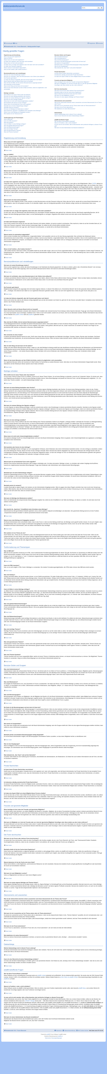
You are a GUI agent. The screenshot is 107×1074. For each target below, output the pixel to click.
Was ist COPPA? (8, 58)
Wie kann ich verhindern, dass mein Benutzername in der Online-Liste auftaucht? (24, 76)
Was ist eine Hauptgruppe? (61, 66)
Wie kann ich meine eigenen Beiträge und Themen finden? (69, 97)
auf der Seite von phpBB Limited (69, 977)
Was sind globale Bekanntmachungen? (14, 125)
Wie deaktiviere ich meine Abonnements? (65, 108)
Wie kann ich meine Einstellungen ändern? (14, 74)
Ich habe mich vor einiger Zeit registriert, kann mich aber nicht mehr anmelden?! (24, 64)
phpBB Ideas (82, 988)
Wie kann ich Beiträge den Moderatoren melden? (16, 109)
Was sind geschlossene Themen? (12, 130)
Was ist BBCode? (8, 119)
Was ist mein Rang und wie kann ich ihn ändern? (16, 86)
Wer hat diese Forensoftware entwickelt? (65, 121)
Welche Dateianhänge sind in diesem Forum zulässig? (68, 114)
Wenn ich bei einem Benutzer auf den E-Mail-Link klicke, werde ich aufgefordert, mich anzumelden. (25, 88)
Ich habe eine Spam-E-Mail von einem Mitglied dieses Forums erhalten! (73, 76)
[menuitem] (15, 43)
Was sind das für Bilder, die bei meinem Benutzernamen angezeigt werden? (23, 82)
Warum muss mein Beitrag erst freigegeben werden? (17, 112)
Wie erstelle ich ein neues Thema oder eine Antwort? (17, 94)
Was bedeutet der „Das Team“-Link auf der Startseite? (68, 67)
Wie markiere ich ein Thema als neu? (13, 113)
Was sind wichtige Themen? (11, 128)
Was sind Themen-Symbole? (11, 132)
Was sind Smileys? (9, 122)
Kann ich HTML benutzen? (10, 120)
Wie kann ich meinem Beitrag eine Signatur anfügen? (17, 98)
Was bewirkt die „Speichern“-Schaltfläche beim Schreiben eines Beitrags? (22, 110)
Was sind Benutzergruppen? (62, 59)
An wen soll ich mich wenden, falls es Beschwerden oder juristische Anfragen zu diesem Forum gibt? (78, 125)
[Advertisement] (53, 26)
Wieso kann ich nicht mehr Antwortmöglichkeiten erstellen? (19, 101)
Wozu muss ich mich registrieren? (12, 56)
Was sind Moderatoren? (60, 58)
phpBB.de (31, 314)
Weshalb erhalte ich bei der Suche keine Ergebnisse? (68, 92)
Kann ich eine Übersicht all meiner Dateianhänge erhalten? (69, 115)
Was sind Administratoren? (61, 56)
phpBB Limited (19, 314)
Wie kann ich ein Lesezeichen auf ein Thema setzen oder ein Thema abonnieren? (75, 105)
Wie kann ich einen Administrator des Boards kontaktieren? (69, 127)
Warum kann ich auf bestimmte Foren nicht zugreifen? (17, 104)
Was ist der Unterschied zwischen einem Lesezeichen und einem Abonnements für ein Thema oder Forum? (78, 103)
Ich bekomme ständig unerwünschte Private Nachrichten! (69, 74)
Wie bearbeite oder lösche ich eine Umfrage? (15, 102)
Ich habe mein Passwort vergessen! (13, 66)
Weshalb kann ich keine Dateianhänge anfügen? (16, 105)
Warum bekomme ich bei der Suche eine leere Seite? (68, 93)
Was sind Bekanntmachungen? (12, 127)
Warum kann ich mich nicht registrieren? (14, 59)
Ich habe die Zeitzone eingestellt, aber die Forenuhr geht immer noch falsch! (23, 79)
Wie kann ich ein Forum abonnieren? (64, 107)
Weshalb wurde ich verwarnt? (11, 107)
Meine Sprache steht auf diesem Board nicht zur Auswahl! (18, 81)
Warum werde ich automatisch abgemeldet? (15, 67)
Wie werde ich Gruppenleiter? (62, 63)
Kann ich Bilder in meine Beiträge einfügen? (15, 124)
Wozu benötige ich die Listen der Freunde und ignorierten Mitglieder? (72, 82)
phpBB (48, 1034)
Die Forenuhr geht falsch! (10, 78)
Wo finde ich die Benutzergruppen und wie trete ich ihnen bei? (70, 61)
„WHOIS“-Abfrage (30, 1001)
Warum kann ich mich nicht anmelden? (13, 63)
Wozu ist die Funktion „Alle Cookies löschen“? (15, 69)
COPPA (94, 183)
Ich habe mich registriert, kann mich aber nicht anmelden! (18, 61)
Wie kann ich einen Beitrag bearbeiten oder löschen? (17, 96)
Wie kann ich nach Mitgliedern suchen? (64, 95)
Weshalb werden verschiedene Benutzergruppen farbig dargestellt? (71, 64)
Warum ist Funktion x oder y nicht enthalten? (66, 122)
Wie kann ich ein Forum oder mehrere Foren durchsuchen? (69, 90)
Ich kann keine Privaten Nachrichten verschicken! (67, 73)
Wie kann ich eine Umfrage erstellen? (13, 99)
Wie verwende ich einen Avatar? (12, 84)
